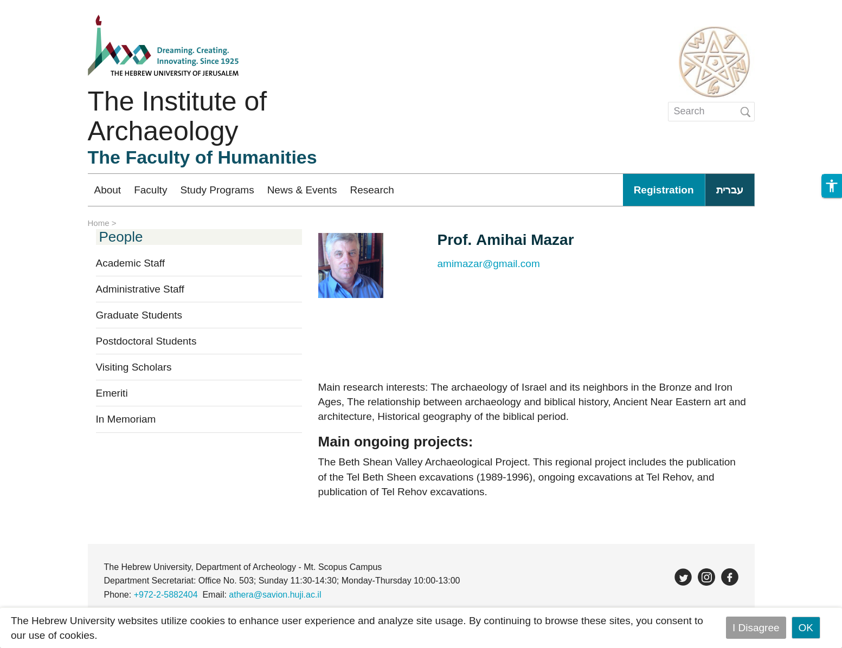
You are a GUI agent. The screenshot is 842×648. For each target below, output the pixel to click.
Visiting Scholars (134, 367)
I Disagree (756, 627)
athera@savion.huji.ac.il (275, 594)
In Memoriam (126, 419)
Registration (664, 190)
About (107, 190)
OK (806, 627)
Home (99, 223)
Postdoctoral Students (146, 341)
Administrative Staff (140, 289)
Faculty (150, 190)
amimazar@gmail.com (489, 263)
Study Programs (217, 190)
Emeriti (112, 393)
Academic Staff (130, 263)
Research (372, 190)
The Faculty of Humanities (202, 157)
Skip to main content (46, 7)
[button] (831, 186)
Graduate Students (139, 315)
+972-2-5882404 (166, 594)
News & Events (302, 190)
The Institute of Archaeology (177, 116)
